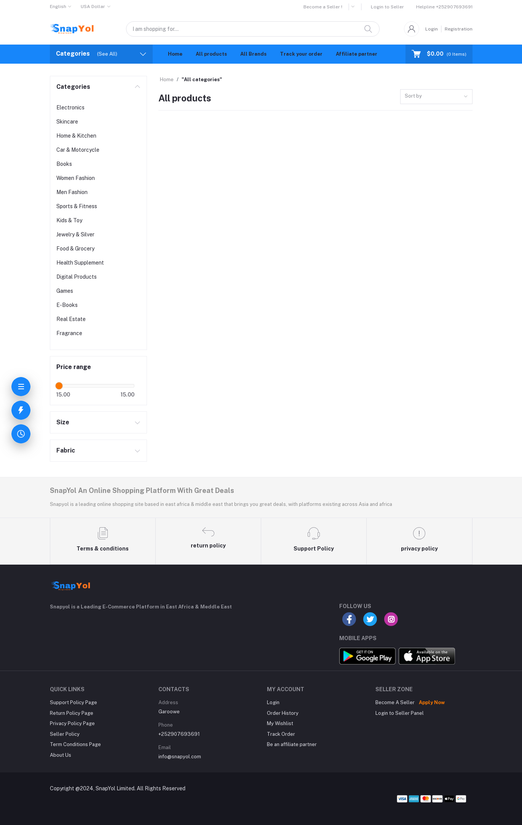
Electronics (70, 107)
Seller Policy (65, 734)
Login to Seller (387, 7)
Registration (459, 29)
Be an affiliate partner (292, 744)
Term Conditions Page (75, 744)
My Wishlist (280, 723)
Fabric (65, 450)
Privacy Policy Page (72, 723)
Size (62, 422)
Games (64, 291)
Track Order (281, 734)
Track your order (301, 54)
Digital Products (76, 277)
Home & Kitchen (76, 136)
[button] (355, 6)
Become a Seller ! (322, 7)
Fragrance (69, 333)
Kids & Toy (69, 220)
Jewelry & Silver (75, 234)
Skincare (67, 122)
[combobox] (436, 96)
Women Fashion (75, 178)
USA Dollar (93, 6)
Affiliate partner (356, 54)
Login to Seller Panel (399, 713)
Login (431, 29)
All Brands (253, 54)
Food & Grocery (75, 249)
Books (64, 164)
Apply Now (432, 702)
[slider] (59, 386)
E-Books (67, 305)
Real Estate (71, 319)
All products (211, 54)
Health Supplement (80, 263)
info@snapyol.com (179, 756)
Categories (73, 86)
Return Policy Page (71, 713)
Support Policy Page (73, 702)
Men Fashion (72, 192)
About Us (60, 755)
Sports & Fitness (76, 206)
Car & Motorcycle (77, 150)
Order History (283, 713)
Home (175, 54)
